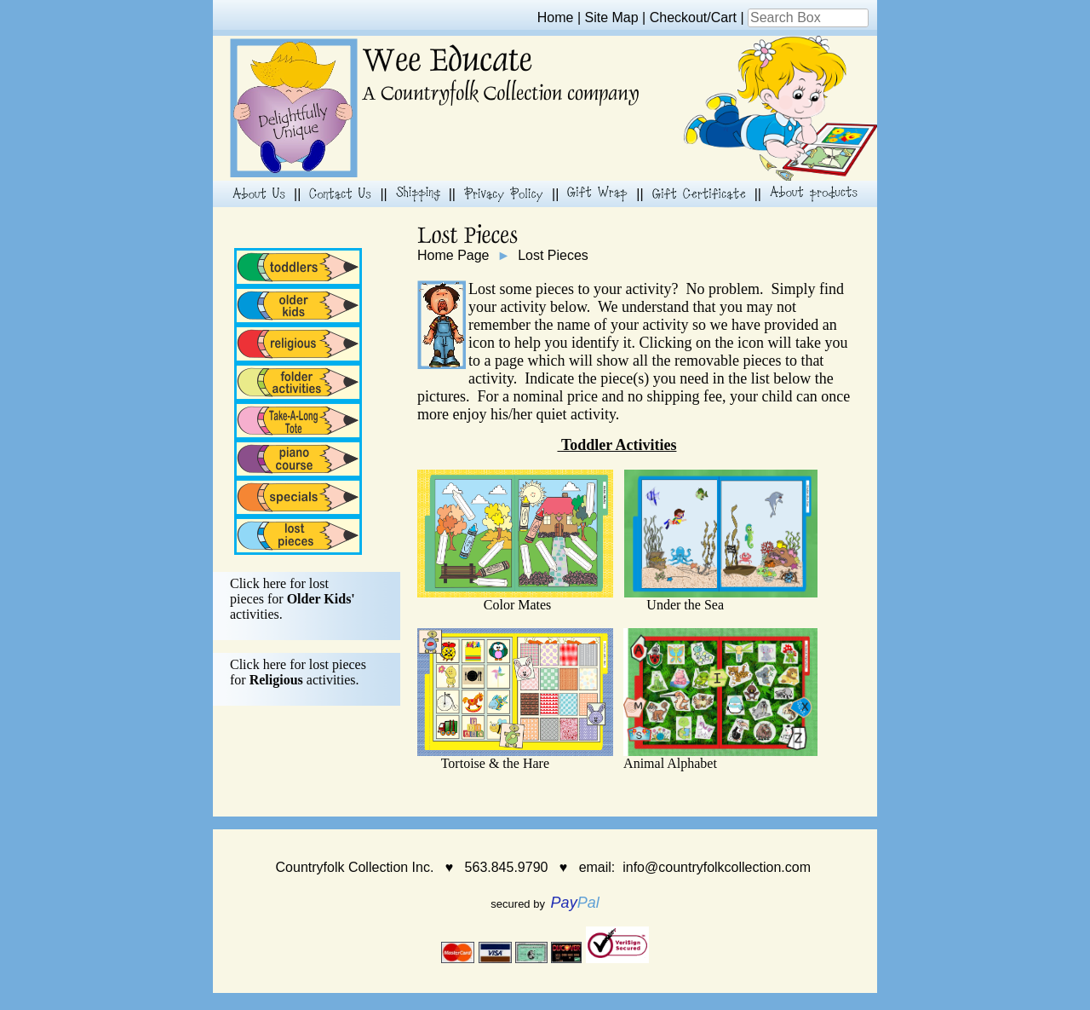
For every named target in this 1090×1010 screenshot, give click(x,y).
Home (555, 17)
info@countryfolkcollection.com (716, 867)
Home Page (453, 255)
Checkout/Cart (693, 17)
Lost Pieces (553, 255)
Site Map (612, 17)
